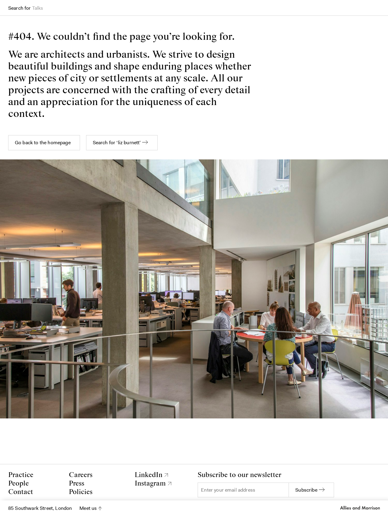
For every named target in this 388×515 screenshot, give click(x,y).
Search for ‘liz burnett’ (117, 142)
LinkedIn (148, 475)
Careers (80, 475)
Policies (80, 492)
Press (76, 483)
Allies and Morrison (360, 508)
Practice (20, 475)
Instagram (150, 483)
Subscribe (306, 490)
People (18, 483)
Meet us (88, 508)
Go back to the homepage (43, 142)
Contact (20, 492)
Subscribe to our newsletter (239, 475)
